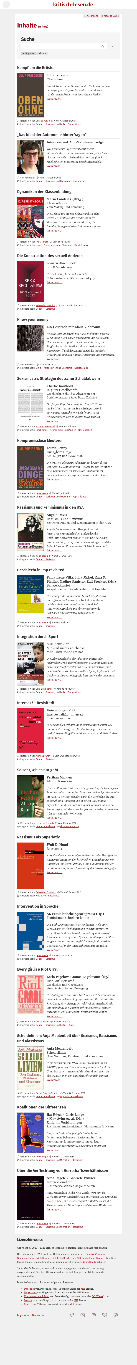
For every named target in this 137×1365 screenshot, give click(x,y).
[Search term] (64, 46)
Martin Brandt (43, 756)
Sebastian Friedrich (46, 892)
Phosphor (29, 1288)
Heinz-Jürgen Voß (45, 823)
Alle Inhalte (91, 16)
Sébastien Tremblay (46, 305)
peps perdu (42, 493)
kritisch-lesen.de (73, 4)
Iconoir (28, 1300)
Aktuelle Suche (110, 16)
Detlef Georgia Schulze (47, 1093)
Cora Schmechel (44, 688)
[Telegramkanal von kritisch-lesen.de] (72, 1315)
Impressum (23, 1315)
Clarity (28, 1303)
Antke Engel (42, 1156)
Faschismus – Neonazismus (49, 430)
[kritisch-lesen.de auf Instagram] (82, 1315)
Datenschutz (39, 1315)
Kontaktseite (89, 1261)
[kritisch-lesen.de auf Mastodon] (94, 1315)
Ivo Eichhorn (42, 241)
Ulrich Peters (42, 1021)
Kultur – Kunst (67, 1025)
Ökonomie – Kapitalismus (73, 181)
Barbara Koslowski (45, 426)
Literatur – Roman (69, 826)
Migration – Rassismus (47, 895)
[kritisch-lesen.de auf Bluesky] (104, 1315)
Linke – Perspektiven (70, 124)
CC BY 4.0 (97, 1296)
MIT (83, 1288)
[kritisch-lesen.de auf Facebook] (115, 1315)
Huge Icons (30, 1292)
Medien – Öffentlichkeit (80, 430)
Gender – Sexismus (45, 124)
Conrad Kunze (43, 120)
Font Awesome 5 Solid (36, 1296)
